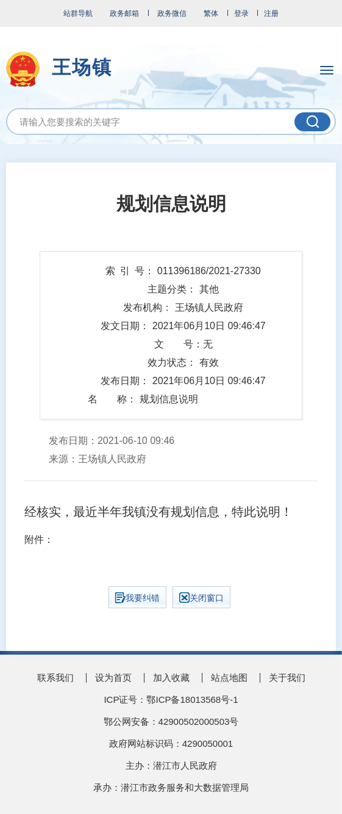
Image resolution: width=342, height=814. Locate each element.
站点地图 (229, 677)
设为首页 (113, 677)
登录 (241, 13)
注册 (271, 13)
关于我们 (287, 677)
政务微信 (172, 13)
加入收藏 (171, 677)
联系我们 (55, 677)
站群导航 (78, 13)
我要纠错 (137, 597)
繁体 (211, 13)
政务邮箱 (124, 13)
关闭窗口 (201, 597)
